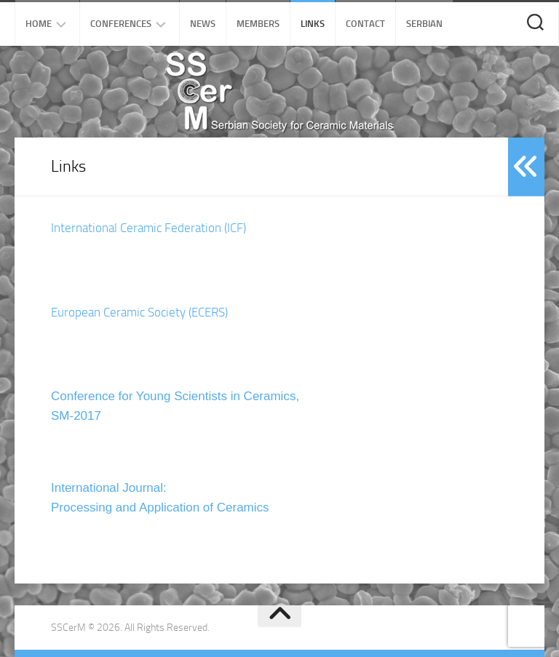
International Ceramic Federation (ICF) (148, 227)
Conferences (120, 23)
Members (258, 23)
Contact (365, 23)
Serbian (424, 23)
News (202, 23)
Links (313, 23)
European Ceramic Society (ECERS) (139, 312)
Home (38, 23)
